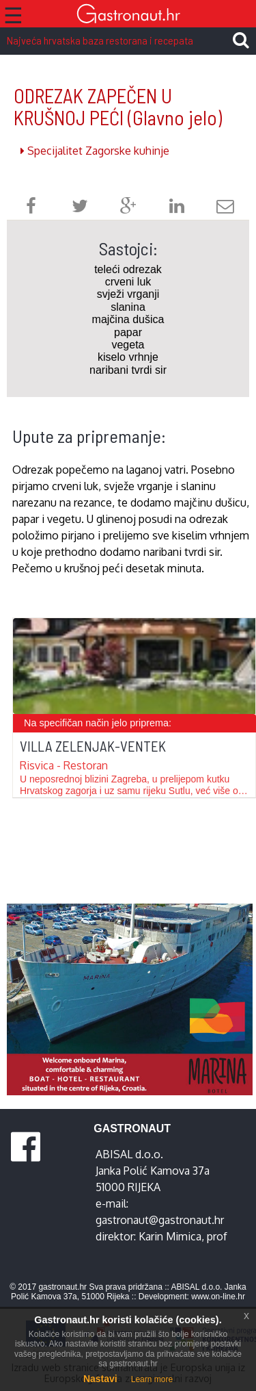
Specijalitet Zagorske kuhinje (94, 150)
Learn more (152, 1379)
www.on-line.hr (218, 1296)
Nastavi (100, 1378)
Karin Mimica (170, 1236)
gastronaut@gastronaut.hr (160, 1220)
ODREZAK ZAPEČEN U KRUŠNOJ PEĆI (118, 106)
